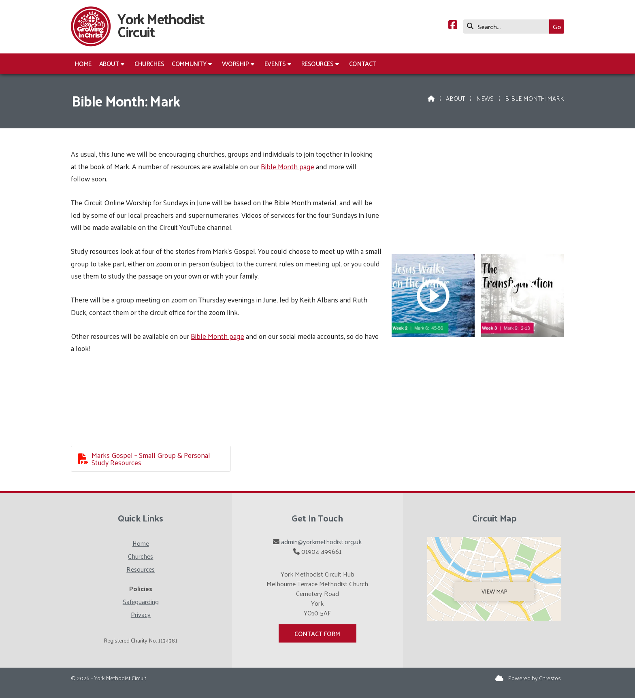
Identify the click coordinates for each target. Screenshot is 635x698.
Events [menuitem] (275, 63)
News (485, 98)
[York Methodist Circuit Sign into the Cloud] (499, 678)
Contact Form (317, 633)
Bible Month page (287, 166)
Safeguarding (141, 601)
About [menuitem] (109, 63)
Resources (140, 569)
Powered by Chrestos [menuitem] (534, 678)
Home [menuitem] (83, 63)
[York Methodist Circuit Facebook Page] (452, 26)
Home (140, 543)
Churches (140, 556)
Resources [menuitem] (317, 63)
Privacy (141, 614)
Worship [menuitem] (235, 63)
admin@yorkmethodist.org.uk (321, 541)
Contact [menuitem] (362, 63)
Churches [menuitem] (149, 63)
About (455, 98)
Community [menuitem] (189, 63)
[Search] (508, 26)
